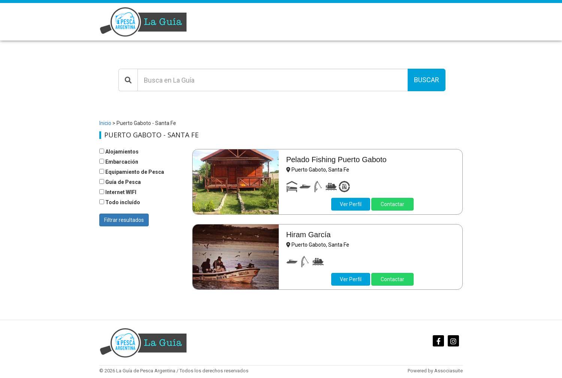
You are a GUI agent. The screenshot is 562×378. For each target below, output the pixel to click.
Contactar (392, 204)
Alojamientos (119, 152)
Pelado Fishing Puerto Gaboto (336, 159)
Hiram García (308, 234)
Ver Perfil (351, 204)
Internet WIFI (117, 192)
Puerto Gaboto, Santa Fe (320, 170)
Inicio (105, 123)
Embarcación (118, 162)
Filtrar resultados (124, 220)
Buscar (426, 80)
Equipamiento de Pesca (131, 172)
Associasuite (448, 370)
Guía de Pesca (120, 182)
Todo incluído (119, 202)
